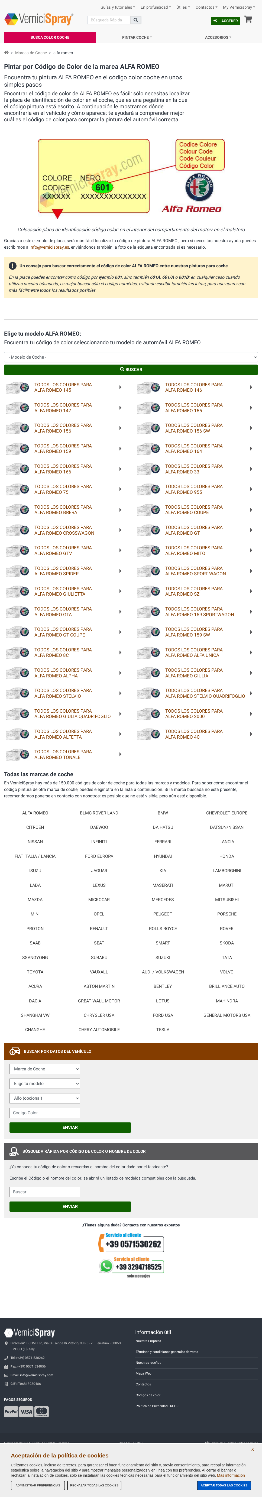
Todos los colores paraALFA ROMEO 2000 (194, 713)
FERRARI (162, 841)
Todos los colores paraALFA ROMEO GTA (63, 611)
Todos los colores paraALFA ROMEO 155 (194, 407)
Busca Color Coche (50, 37)
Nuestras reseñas (148, 1363)
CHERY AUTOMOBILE (99, 1029)
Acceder (226, 21)
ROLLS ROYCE (163, 928)
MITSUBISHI (227, 899)
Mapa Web (143, 1373)
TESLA (162, 1029)
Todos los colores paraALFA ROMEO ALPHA (63, 672)
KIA (163, 870)
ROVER (227, 928)
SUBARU (99, 957)
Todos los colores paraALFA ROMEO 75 (63, 489)
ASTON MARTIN (99, 986)
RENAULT (99, 928)
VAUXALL (99, 972)
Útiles (181, 7)
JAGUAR (99, 870)
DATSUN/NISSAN (227, 827)
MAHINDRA (227, 1001)
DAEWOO (99, 827)
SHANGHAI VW (35, 1015)
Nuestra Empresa (148, 1341)
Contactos (205, 7)
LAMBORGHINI (227, 870)
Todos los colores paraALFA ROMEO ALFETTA (63, 734)
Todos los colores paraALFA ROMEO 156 (63, 428)
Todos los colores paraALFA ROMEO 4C (194, 734)
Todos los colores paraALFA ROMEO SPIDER (63, 571)
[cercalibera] (44, 1192)
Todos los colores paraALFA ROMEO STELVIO (63, 693)
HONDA (226, 856)
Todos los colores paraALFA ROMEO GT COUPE (63, 632)
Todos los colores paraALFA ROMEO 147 (63, 407)
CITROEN (35, 827)
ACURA (35, 986)
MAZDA (35, 899)
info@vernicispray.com (36, 1375)
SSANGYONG (35, 957)
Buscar (131, 369)
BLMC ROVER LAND (99, 813)
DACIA (35, 1001)
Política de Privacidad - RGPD (157, 1406)
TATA (227, 957)
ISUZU (35, 870)
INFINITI (99, 841)
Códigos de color (148, 1395)
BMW (163, 813)
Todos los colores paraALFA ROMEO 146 (194, 387)
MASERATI (163, 885)
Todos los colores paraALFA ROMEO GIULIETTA (63, 591)
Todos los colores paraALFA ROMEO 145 (63, 387)
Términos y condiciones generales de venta (167, 1352)
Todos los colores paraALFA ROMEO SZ (194, 591)
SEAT (99, 943)
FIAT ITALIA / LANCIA (35, 856)
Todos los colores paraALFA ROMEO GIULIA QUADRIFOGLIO (72, 713)
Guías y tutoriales (116, 7)
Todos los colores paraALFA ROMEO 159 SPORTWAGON (199, 611)
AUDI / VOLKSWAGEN (163, 972)
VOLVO (227, 972)
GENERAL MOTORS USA (226, 1015)
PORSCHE (227, 914)
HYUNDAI (163, 856)
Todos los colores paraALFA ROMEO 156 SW (194, 428)
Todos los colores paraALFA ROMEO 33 (194, 469)
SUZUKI (163, 957)
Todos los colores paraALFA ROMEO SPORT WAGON (195, 571)
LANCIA (226, 841)
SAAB (35, 943)
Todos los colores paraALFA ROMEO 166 (63, 469)
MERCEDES (163, 899)
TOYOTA (35, 972)
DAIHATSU (163, 827)
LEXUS (99, 885)
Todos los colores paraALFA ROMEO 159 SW (194, 632)
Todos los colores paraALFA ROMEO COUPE (194, 509)
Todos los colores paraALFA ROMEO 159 (63, 448)
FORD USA (163, 1015)
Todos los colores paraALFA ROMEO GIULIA (194, 672)
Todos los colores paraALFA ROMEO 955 (194, 489)
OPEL (99, 914)
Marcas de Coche (31, 52)
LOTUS (163, 1001)
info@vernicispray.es (49, 247)
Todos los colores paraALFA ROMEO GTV (63, 550)
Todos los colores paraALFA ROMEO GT (194, 530)
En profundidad (154, 7)
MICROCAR (99, 899)
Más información (231, 1475)
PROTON (35, 928)
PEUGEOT (162, 914)
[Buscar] (108, 20)
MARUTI (227, 885)
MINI (35, 914)
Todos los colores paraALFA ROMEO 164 (194, 448)
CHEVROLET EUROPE (226, 813)
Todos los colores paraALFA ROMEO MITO (194, 550)
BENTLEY (163, 986)
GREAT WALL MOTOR (99, 1001)
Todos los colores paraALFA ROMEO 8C (63, 652)
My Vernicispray (237, 7)
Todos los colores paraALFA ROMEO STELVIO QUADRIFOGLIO (205, 693)
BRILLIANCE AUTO (227, 986)
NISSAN (35, 841)
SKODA (227, 943)
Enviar (70, 1127)
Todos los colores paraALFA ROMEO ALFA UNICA (194, 652)
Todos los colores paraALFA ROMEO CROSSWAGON (64, 530)
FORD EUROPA (99, 856)
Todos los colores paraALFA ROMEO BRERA (63, 509)
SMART (163, 943)
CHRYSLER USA (99, 1015)
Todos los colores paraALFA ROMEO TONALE (63, 754)
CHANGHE (35, 1029)
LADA (35, 885)
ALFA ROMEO (35, 813)
